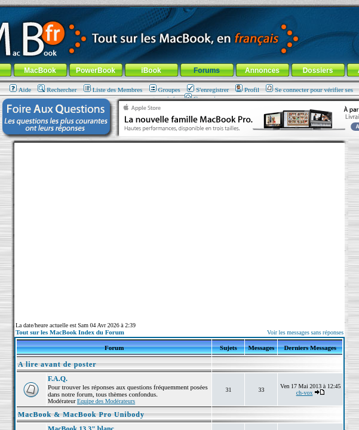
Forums (207, 70)
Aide (20, 89)
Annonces (262, 70)
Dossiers (318, 70)
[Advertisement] (180, 226)
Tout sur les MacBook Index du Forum (70, 332)
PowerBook (95, 70)
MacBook (40, 70)
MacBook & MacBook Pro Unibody (81, 414)
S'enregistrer (208, 89)
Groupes (164, 89)
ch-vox (304, 392)
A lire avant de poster (57, 364)
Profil (247, 89)
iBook (151, 70)
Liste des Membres (113, 89)
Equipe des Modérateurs (106, 401)
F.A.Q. (57, 378)
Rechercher (57, 89)
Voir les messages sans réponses (305, 332)
